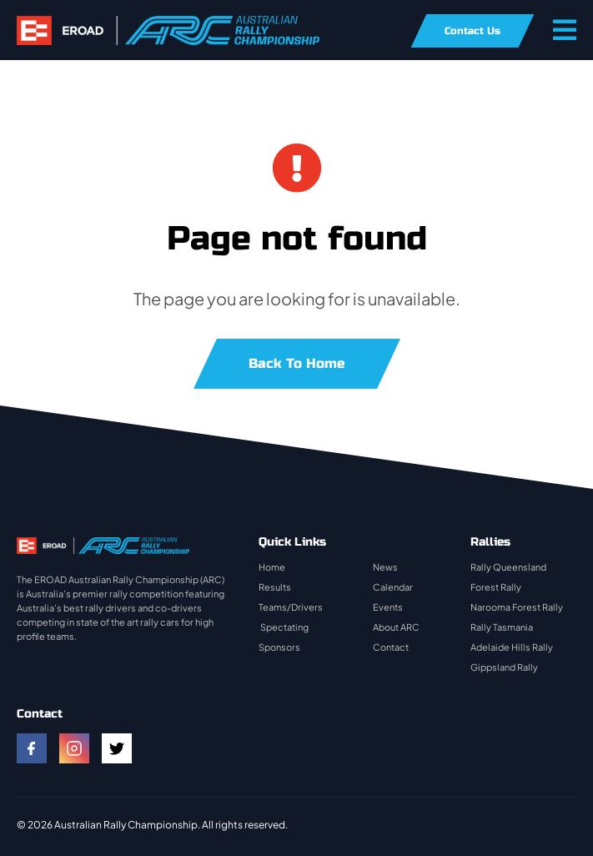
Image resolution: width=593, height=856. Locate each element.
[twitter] (117, 748)
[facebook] (32, 748)
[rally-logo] (168, 23)
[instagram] (74, 748)
